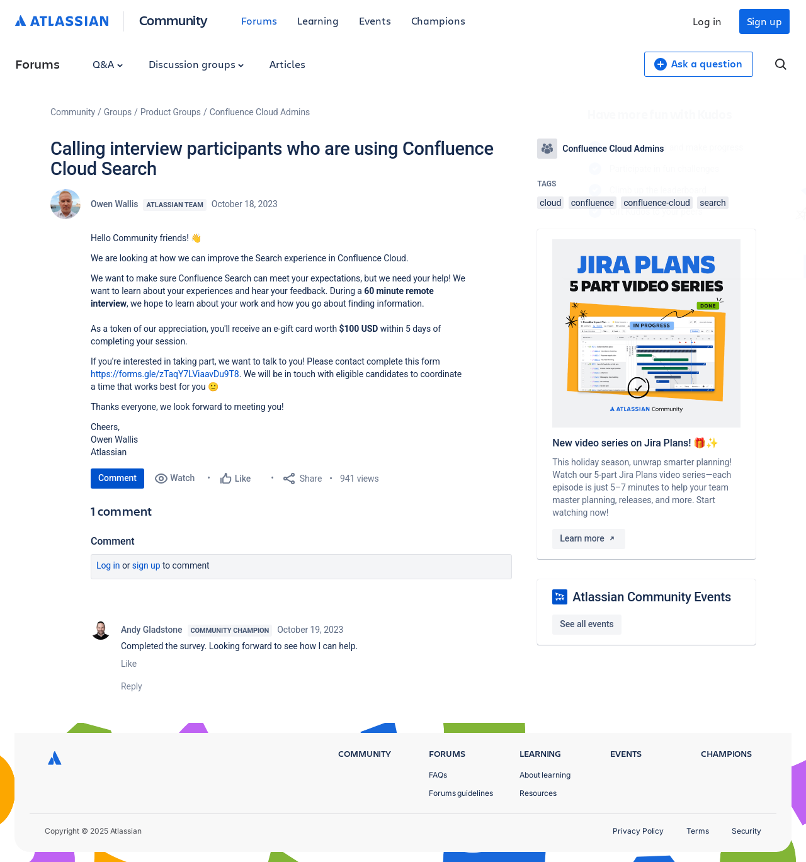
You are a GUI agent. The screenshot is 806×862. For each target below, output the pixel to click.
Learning (318, 20)
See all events (586, 624)
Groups (118, 112)
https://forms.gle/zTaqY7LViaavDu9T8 (165, 374)
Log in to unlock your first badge (551, 248)
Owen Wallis (114, 204)
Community (173, 20)
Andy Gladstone (152, 630)
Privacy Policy (638, 831)
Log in (707, 21)
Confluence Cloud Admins (260, 112)
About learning (544, 775)
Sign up (764, 21)
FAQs (438, 775)
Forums (259, 20)
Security (746, 831)
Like (129, 664)
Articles (287, 64)
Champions (438, 20)
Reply (131, 686)
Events (375, 20)
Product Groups (170, 112)
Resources (538, 793)
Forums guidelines (461, 793)
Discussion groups (196, 64)
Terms (697, 831)
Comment (117, 478)
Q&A (108, 64)
